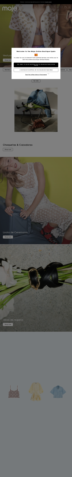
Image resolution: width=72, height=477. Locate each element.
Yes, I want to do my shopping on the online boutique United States (36, 65)
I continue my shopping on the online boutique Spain (36, 70)
